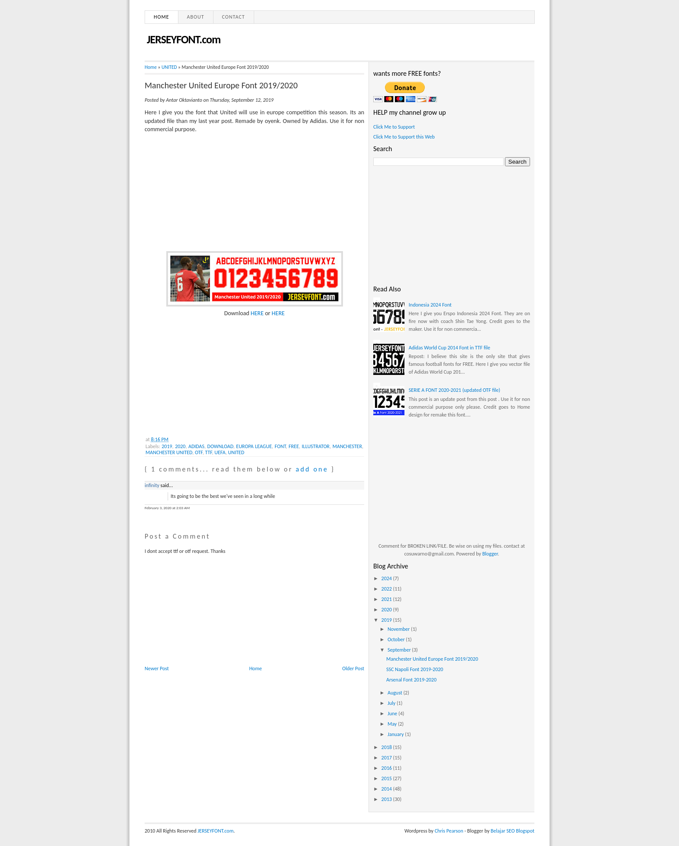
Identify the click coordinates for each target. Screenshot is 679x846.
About (195, 17)
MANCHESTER (347, 446)
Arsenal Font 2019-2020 (411, 680)
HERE (256, 313)
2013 (387, 799)
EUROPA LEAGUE (254, 446)
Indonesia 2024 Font (430, 305)
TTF (208, 452)
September (400, 650)
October (397, 639)
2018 (387, 747)
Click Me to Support (394, 127)
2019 (167, 446)
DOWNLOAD (220, 446)
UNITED (169, 67)
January (396, 734)
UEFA (219, 452)
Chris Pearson (449, 831)
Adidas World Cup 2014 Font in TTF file (449, 348)
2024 (387, 578)
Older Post (353, 668)
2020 (180, 446)
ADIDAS (196, 446)
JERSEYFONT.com (183, 39)
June (393, 713)
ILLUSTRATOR (316, 446)
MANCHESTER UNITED (169, 452)
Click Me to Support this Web (404, 137)
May (393, 724)
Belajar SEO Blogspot (512, 831)
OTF (199, 452)
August (396, 693)
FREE (294, 446)
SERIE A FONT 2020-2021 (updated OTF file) (454, 390)
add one (312, 469)
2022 (387, 589)
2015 (387, 778)
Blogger (490, 554)
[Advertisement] (210, 372)
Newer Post (157, 668)
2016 (387, 768)
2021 (387, 599)
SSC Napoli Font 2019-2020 (414, 669)
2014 (387, 789)
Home (161, 17)
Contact (233, 17)
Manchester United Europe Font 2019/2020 (221, 85)
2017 (387, 758)
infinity (152, 485)
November (399, 629)
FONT (280, 446)
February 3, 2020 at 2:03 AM (167, 507)
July (392, 703)
